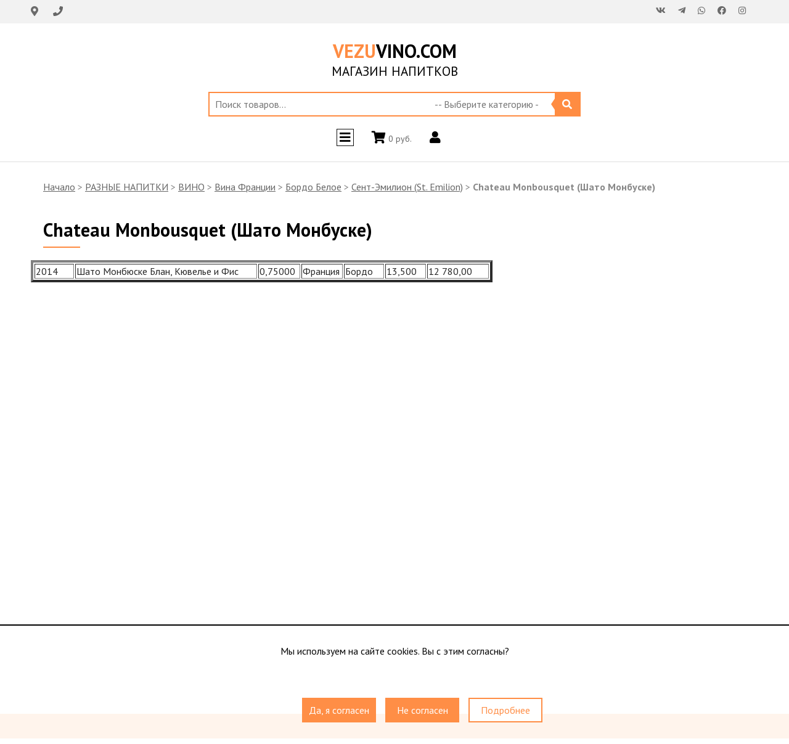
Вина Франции (245, 187)
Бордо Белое (313, 187)
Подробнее (505, 710)
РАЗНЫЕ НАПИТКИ (126, 187)
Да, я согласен (339, 710)
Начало (59, 187)
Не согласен (422, 710)
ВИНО (191, 187)
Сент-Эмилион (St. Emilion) (407, 187)
